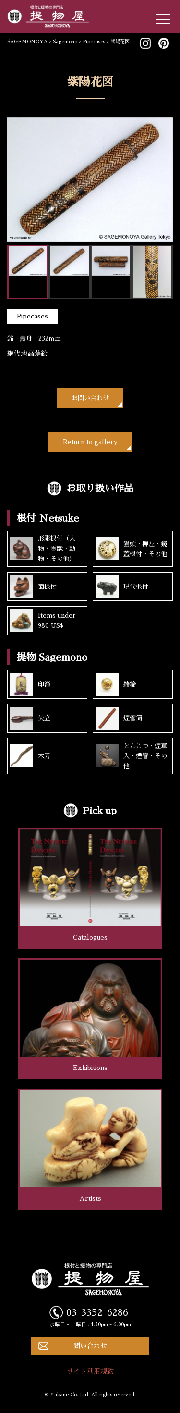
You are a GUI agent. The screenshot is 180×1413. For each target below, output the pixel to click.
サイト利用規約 (90, 1371)
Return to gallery (90, 442)
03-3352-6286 (97, 1312)
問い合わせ (90, 1345)
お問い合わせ (90, 398)
